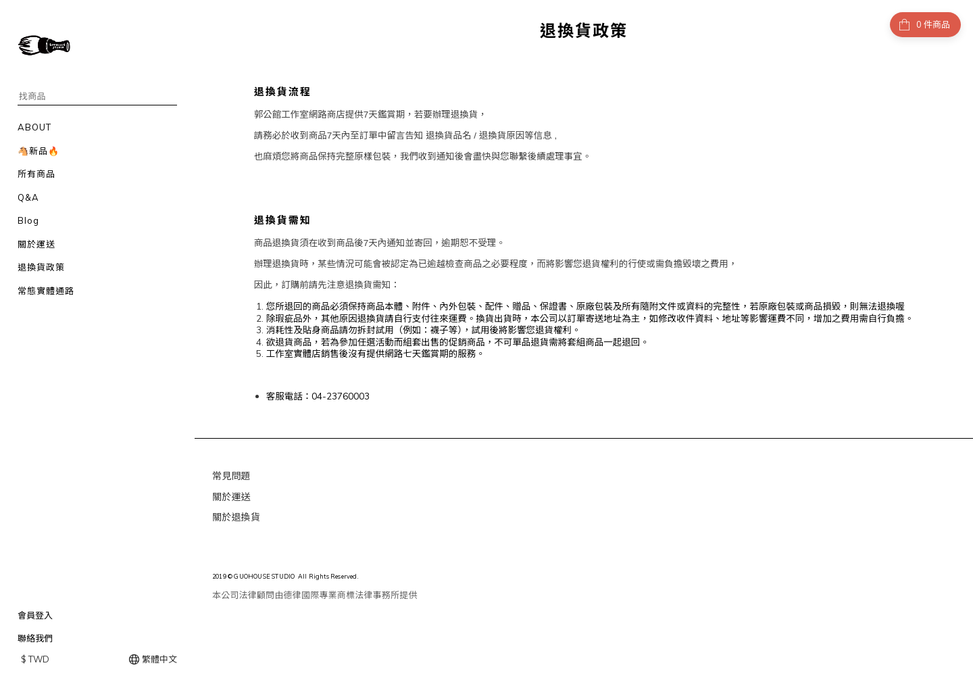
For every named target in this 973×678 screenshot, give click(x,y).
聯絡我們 (35, 638)
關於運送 (231, 497)
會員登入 (35, 615)
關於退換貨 (236, 517)
